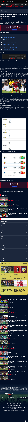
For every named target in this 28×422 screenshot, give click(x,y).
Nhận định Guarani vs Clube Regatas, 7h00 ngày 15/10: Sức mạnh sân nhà (16, 377)
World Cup (3, 260)
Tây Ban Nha (3, 223)
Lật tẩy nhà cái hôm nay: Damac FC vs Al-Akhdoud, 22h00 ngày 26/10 (19, 290)
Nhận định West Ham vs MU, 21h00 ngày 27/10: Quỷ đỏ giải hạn (17, 311)
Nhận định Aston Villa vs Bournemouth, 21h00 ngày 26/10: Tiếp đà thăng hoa (17, 316)
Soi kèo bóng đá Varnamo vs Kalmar (8, 37)
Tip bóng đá (17, 4)
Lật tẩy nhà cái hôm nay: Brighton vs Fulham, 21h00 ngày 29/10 (6, 277)
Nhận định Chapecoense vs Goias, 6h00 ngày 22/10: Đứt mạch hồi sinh (17, 341)
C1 (1, 232)
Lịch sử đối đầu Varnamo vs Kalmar (10, 46)
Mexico (2, 249)
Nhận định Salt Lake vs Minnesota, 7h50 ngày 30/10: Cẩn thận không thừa (17, 300)
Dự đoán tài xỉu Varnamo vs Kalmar (8, 44)
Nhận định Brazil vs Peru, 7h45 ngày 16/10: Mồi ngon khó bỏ (17, 372)
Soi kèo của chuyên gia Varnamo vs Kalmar (9, 42)
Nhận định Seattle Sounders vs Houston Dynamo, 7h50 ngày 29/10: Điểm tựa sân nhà (18, 305)
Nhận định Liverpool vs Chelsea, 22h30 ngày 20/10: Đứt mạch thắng (17, 347)
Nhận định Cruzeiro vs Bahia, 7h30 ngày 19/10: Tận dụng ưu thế (17, 357)
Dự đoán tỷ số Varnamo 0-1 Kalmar (8, 49)
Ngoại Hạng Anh (4, 221)
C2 (1, 234)
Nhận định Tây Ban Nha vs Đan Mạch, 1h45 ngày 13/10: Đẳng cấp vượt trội (16, 204)
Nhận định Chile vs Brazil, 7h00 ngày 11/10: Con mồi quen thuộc (17, 214)
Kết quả (14, 29)
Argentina (2, 245)
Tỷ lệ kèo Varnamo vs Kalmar (7, 35)
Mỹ (1, 251)
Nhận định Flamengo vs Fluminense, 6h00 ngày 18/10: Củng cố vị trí (17, 362)
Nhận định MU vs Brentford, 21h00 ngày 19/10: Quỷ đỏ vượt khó (17, 352)
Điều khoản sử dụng (22, 397)
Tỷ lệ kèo (21, 4)
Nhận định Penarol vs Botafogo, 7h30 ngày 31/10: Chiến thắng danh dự (17, 198)
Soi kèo (7, 4)
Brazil (2, 236)
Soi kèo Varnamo (7, 39)
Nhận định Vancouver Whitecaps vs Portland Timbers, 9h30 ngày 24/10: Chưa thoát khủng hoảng (17, 331)
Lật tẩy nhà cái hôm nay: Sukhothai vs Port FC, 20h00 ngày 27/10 (7, 290)
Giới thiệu (4, 397)
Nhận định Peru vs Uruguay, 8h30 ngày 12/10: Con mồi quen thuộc (17, 209)
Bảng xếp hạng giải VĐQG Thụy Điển (10, 47)
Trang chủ (3, 4)
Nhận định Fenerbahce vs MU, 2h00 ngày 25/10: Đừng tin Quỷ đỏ (17, 326)
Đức (2, 225)
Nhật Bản (2, 258)
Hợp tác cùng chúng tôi (12, 397)
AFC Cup (2, 238)
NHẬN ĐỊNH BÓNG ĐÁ (11, 10)
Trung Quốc (3, 247)
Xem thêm (25, 263)
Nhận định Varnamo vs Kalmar (8, 191)
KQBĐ (26, 4)
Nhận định (12, 4)
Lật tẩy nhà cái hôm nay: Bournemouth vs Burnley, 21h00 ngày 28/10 (19, 277)
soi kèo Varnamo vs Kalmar (18, 191)
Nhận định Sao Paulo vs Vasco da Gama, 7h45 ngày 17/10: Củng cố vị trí (17, 367)
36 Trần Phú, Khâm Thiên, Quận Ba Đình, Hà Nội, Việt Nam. (15, 410)
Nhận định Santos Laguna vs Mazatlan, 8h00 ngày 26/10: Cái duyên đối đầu (17, 321)
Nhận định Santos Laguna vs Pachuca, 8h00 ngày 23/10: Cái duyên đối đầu (17, 336)
